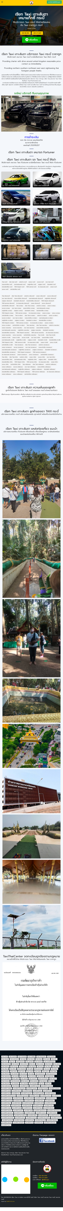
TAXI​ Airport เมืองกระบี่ (47, 304)
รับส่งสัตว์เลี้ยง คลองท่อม (8, 336)
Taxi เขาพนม (19, 309)
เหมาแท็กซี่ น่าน (56, 1099)
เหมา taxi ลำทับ (51, 360)
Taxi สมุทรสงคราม (51, 1077)
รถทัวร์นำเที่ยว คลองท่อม (30, 338)
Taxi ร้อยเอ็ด (5, 1075)
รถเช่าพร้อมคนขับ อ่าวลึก (8, 343)
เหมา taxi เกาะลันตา (18, 321)
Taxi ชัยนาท (31, 1063)
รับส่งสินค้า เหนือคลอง (49, 373)
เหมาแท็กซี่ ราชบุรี (6, 1111)
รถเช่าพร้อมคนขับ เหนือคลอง (9, 373)
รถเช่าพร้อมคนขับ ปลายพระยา (9, 353)
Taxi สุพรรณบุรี (50, 1080)
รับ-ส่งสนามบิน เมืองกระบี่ (22, 307)
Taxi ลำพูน (53, 1075)
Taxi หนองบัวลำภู (43, 1082)
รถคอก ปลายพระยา (22, 358)
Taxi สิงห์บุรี (40, 1080)
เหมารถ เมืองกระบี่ (51, 299)
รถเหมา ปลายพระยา (7, 351)
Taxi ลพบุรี (38, 1075)
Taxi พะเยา (40, 1070)
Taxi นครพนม (38, 1065)
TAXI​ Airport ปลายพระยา (24, 355)
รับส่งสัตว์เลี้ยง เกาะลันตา (45, 324)
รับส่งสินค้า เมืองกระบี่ (19, 304)
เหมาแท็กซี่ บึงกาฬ (18, 1102)
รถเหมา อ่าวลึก (16, 341)
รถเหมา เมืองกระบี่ (40, 299)
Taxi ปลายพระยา (19, 348)
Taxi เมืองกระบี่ (6, 299)
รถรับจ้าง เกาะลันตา (42, 319)
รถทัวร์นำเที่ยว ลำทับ (16, 368)
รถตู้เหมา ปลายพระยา (38, 353)
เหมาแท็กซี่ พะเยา (29, 1104)
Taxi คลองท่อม (30, 329)
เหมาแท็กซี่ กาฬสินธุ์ (6, 1092)
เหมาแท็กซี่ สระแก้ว (29, 1116)
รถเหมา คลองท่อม (6, 331)
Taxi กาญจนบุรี (22, 1060)
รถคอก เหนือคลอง (6, 378)
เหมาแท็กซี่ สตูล (28, 1114)
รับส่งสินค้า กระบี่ (51, 288)
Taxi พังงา (48, 1070)
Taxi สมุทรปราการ (40, 1077)
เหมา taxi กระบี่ (49, 285)
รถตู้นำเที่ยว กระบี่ (32, 288)
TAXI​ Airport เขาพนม (7, 316)
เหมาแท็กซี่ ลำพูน (38, 1111)
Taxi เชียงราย (5, 1087)
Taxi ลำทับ (4, 360)
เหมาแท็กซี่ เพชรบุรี (6, 1126)
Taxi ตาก (12, 1065)
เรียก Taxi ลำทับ (14, 360)
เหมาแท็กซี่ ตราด (6, 1097)
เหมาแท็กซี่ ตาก (16, 1097)
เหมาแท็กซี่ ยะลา (6, 1109)
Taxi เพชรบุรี (24, 1087)
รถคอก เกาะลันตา (49, 326)
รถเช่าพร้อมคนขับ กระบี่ (19, 288)
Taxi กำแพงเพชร (41, 1060)
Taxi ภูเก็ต (30, 1072)
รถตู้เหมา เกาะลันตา (19, 324)
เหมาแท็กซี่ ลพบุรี (17, 1111)
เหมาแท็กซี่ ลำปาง (27, 1111)
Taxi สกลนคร (14, 1077)
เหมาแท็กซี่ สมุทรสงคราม (54, 1114)
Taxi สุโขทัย (24, 1082)
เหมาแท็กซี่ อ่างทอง (31, 1121)
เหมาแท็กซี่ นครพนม (50, 1097)
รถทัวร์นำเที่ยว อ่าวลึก (7, 348)
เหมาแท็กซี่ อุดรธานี (56, 1121)
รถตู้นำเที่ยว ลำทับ (32, 363)
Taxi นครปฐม (29, 1065)
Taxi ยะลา (46, 1072)
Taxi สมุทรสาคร (6, 1080)
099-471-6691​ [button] (37, 33)
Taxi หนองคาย (33, 1082)
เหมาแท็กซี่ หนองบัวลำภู (8, 1121)
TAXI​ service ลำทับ (32, 365)
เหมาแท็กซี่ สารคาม (40, 1116)
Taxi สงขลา (23, 1077)
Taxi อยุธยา (53, 1082)
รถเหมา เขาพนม (51, 309)
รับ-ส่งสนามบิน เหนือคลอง (53, 375)
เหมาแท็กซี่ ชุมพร (37, 1094)
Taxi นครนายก (20, 1065)
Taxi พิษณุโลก (21, 1072)
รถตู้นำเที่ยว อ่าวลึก (21, 343)
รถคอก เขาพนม (46, 316)
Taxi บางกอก (40, 1067)
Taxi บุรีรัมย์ (57, 1067)
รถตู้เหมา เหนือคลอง (37, 373)
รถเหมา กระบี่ (32, 285)
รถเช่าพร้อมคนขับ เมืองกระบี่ (36, 302)
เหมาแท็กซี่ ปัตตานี (18, 1104)
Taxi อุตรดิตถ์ (34, 1084)
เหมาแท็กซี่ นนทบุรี (34, 1099)
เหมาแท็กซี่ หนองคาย (55, 1119)
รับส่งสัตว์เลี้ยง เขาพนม (42, 314)
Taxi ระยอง (22, 1075)
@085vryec (45, 1183)
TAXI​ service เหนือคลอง (38, 375)
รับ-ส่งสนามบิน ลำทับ (44, 365)
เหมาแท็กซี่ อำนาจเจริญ (43, 1121)
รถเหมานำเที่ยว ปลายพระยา (45, 351)
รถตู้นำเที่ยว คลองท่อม (23, 334)
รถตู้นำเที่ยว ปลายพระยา (24, 353)
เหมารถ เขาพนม (6, 311)
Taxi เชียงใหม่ (14, 1087)
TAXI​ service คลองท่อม (38, 336)
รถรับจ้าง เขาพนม (41, 309)
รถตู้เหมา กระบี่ (41, 288)
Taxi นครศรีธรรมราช (49, 1065)
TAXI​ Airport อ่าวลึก (7, 346)
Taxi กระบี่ (4, 285)
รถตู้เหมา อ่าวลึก (32, 343)
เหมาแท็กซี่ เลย (29, 1126)
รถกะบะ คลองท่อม (17, 338)
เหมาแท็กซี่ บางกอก (6, 1102)
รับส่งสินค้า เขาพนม (29, 314)
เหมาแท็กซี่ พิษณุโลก (28, 1107)
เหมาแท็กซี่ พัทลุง (6, 1107)
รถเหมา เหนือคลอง (6, 370)
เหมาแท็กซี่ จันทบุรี (43, 1092)
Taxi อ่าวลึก (41, 338)
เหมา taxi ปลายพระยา (31, 351)
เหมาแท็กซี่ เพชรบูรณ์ (18, 1126)
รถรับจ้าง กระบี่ (23, 285)
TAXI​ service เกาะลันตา (22, 326)
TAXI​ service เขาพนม (21, 316)
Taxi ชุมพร (47, 1063)
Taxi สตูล (30, 1077)
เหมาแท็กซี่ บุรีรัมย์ (29, 1102)
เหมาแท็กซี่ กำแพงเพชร (19, 1092)
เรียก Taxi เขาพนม (29, 309)
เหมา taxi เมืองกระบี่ (7, 302)
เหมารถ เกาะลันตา (6, 321)
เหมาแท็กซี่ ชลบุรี (6, 1094)
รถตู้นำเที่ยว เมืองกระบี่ (50, 302)
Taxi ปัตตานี (32, 1070)
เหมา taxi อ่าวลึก (35, 341)
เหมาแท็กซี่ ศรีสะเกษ (48, 1111)
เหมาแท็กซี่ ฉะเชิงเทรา (54, 1092)
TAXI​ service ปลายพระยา (39, 355)
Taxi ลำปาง (46, 1075)
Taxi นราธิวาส (24, 1067)
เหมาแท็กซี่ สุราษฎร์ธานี (20, 1119)
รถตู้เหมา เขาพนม (18, 314)
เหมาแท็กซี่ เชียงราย (40, 1124)
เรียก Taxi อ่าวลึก (50, 338)
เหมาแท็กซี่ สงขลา (18, 1114)
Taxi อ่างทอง (5, 1084)
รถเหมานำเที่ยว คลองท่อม (43, 331)
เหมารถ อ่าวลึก (25, 341)
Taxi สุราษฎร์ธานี (6, 1082)
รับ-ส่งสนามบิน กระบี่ (43, 290)
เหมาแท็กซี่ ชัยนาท (16, 1094)
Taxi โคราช (15, 1089)
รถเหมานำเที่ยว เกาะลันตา (31, 321)
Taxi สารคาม (32, 1080)
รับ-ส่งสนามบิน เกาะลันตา (36, 326)
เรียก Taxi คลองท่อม (42, 329)
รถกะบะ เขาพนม (56, 316)
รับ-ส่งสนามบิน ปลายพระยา (8, 358)
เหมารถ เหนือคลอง (18, 370)
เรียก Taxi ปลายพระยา (31, 348)
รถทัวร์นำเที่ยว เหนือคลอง (31, 378)
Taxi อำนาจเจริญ (15, 1084)
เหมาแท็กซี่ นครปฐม (38, 1097)
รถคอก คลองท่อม (6, 338)
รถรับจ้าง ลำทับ (23, 360)
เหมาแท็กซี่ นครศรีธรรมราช (8, 1099)
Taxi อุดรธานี (25, 1084)
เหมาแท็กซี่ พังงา (39, 1104)
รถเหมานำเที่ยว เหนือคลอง (44, 370)
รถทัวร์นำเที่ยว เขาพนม (7, 319)
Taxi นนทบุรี (15, 1067)
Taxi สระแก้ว (23, 1080)
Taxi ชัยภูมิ (39, 1063)
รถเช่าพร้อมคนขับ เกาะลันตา (46, 321)
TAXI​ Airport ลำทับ (20, 365)
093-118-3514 (43, 1179)
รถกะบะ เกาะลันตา (6, 329)
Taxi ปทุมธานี (5, 1070)
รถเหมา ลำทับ (33, 360)
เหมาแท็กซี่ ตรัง (47, 1094)
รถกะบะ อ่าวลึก (53, 346)
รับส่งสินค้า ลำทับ (52, 363)
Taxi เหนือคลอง (27, 368)
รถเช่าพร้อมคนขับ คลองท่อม (9, 334)
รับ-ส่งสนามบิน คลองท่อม (52, 336)
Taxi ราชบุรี (30, 1075)
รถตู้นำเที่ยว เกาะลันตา (7, 324)
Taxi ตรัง (54, 1063)
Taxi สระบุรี (15, 1080)
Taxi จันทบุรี (5, 1063)
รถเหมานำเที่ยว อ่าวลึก (47, 341)
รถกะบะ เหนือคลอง (17, 378)
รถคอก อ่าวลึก (44, 346)
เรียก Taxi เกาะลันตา (30, 319)
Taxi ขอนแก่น (51, 1060)
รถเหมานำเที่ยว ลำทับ (7, 363)
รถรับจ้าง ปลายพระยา (44, 348)
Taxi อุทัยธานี (43, 1084)
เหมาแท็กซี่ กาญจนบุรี (47, 1089)
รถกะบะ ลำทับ (5, 368)
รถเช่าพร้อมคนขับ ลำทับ (20, 363)
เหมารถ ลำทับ (41, 360)
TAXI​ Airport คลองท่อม (23, 336)
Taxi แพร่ (48, 1087)
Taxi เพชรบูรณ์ (33, 1087)
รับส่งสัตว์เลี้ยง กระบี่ (7, 290)
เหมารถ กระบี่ (40, 285)
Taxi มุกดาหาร (38, 1072)
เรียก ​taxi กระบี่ (13, 285)
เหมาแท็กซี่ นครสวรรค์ (22, 1099)
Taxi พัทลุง (5, 1072)
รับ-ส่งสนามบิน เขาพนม (34, 316)
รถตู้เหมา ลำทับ (42, 363)
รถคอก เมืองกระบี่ (35, 307)
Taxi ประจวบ (14, 1070)
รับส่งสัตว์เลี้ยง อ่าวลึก (54, 343)
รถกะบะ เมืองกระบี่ (46, 307)
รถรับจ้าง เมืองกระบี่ (29, 299)
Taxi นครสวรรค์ (6, 1067)
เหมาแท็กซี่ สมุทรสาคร (7, 1116)
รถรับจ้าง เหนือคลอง (51, 368)
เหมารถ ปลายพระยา (18, 351)
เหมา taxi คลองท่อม (29, 331)
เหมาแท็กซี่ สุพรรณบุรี (7, 1119)
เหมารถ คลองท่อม (17, 331)
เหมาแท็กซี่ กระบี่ (24, 1089)
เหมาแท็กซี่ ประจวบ (51, 1102)
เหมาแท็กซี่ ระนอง (38, 1109)
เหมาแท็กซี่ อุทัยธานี (19, 1124)
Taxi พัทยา (55, 1070)
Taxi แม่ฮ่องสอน (6, 1089)
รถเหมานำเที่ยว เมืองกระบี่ (20, 302)
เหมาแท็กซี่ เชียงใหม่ (52, 1124)
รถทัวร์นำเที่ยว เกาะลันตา (19, 329)
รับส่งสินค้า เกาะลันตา (31, 324)
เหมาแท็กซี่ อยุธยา (20, 1121)
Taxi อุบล (51, 1084)
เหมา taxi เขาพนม (16, 311)
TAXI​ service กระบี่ (31, 290)
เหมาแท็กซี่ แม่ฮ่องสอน (50, 1126)
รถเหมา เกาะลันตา (53, 319)
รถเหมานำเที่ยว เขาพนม (29, 311)
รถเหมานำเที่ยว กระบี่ (7, 288)
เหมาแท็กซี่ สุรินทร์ (32, 1119)
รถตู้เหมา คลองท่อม (36, 334)
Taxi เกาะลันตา (19, 319)
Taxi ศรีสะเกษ (5, 1077)
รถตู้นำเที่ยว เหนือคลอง (24, 373)
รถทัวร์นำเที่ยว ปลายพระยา (47, 358)
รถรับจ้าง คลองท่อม (54, 329)
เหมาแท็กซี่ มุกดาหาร (50, 1107)
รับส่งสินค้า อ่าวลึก (42, 343)
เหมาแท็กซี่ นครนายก (27, 1097)
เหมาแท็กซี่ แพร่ (38, 1126)
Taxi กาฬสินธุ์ (31, 1060)
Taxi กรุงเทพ (12, 1060)
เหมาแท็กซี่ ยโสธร (16, 1109)
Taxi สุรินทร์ (16, 1082)
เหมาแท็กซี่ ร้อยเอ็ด (27, 1109)
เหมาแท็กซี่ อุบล (29, 1124)
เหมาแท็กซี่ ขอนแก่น (31, 1092)
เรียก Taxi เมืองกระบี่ (17, 299)
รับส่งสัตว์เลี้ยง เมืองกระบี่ (33, 304)
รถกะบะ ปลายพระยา (33, 358)
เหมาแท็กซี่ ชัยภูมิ (27, 1094)
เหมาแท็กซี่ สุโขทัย (43, 1119)
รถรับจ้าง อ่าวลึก (6, 341)
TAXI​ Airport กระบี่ (19, 290)
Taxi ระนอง (14, 1075)
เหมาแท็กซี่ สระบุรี (19, 1116)
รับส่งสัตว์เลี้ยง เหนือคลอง (8, 375)
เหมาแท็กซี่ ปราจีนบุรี (7, 1104)
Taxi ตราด (5, 1065)
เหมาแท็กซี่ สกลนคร (6, 1114)
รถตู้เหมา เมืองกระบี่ (7, 304)
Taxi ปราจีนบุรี (23, 1070)
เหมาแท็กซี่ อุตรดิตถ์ (7, 1124)
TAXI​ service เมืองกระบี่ (8, 307)
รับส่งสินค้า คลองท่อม (48, 334)
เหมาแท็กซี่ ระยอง (48, 1109)
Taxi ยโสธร (54, 1072)
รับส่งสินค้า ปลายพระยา (51, 353)
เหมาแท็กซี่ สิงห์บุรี (52, 1116)
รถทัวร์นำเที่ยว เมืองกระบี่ (8, 309)
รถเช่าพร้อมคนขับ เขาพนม (43, 311)
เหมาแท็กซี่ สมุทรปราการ (40, 1114)
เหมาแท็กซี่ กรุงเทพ (35, 1089)
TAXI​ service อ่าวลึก (20, 346)
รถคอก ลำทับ (54, 365)
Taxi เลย (41, 1087)
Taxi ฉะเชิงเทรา (14, 1063)
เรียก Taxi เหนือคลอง (38, 368)
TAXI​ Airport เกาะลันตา (8, 326)
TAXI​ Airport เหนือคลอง (23, 375)
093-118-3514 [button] (25, 33)
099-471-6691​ (43, 1181)
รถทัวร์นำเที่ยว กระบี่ (15, 293)
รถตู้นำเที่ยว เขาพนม (7, 314)
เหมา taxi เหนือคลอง (30, 370)
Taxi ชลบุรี (23, 1063)
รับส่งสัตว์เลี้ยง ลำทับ (7, 365)
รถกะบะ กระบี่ (5, 293)
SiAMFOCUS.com (10, 1205)
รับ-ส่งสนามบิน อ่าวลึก (33, 346)
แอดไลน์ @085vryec (54, 2)
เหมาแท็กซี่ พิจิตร (17, 1107)
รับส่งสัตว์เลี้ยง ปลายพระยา (9, 355)
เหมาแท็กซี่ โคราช (6, 1128)
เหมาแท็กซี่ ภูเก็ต (39, 1107)
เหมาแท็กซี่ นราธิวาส (46, 1099)
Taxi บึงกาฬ (49, 1067)
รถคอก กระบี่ (53, 290)
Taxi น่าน (32, 1067)
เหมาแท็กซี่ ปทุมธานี (40, 1102)
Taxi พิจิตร (13, 1072)
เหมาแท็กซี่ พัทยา (50, 1104)
